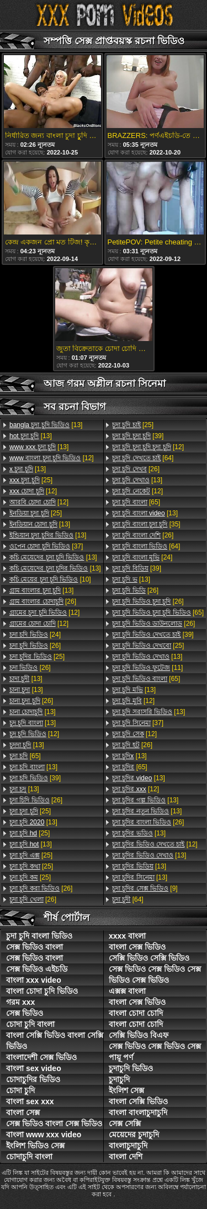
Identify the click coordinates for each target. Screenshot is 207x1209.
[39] (35, 778)
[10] (50, 579)
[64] (142, 458)
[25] (30, 480)
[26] (42, 601)
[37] (46, 546)
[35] (146, 524)
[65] (25, 756)
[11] (147, 668)
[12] (51, 458)
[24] (35, 634)
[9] (145, 888)
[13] (45, 425)
